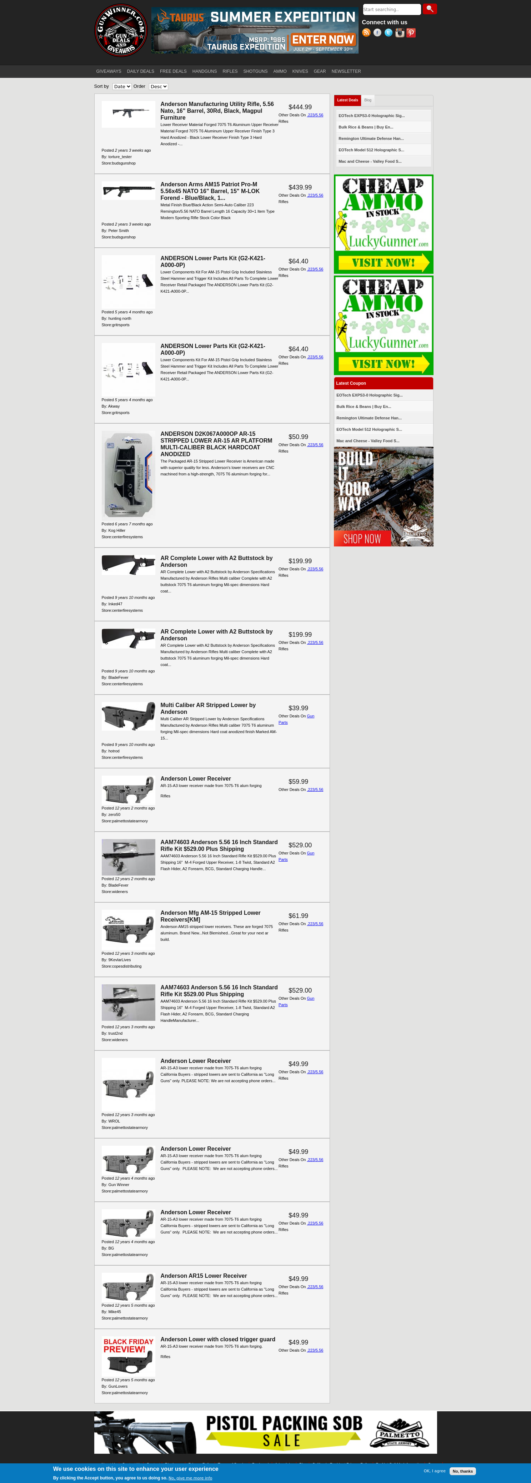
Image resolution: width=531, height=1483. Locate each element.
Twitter (389, 33)
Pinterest (411, 33)
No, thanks (463, 1471)
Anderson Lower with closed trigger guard (218, 1339)
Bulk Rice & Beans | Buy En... (366, 127)
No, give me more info (190, 1478)
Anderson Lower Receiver (196, 779)
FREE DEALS (173, 71)
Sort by (101, 86)
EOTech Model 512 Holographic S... (371, 150)
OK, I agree (435, 1471)
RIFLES (229, 71)
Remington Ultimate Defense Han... (371, 138)
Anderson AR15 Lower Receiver (204, 1276)
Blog (367, 100)
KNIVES (300, 71)
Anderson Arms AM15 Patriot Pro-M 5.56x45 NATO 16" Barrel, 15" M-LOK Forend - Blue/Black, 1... (210, 191)
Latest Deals (349, 98)
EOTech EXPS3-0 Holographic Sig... (372, 116)
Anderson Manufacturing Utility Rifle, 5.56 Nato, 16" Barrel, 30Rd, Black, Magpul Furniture (217, 111)
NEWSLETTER (346, 71)
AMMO (279, 71)
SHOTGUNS (255, 71)
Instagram (400, 33)
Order (139, 86)
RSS (367, 33)
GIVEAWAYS (108, 71)
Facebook (378, 33)
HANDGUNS (204, 71)
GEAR (320, 71)
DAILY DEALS (140, 71)
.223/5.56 (315, 115)
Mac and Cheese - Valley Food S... (370, 161)
